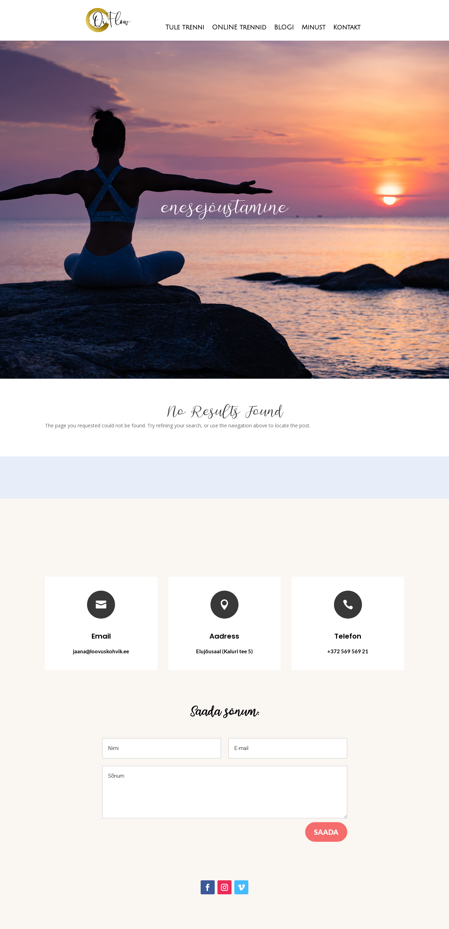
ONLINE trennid (239, 28)
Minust (314, 28)
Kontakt (347, 28)
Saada (326, 832)
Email (101, 636)
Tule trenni (184, 28)
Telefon (347, 636)
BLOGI (284, 28)
